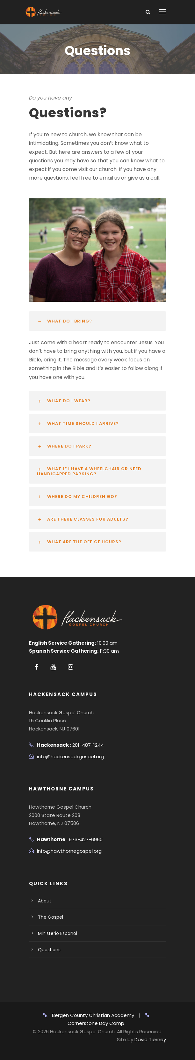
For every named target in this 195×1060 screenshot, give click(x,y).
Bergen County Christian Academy (88, 1015)
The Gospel (50, 917)
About (44, 901)
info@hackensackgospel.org (70, 756)
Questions (49, 949)
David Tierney (150, 1039)
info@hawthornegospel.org (69, 851)
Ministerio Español (57, 933)
